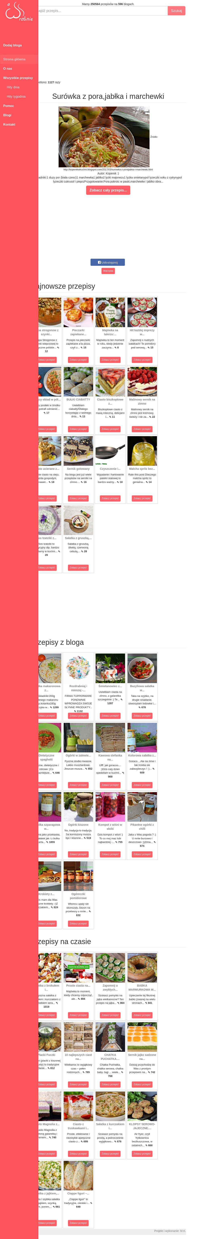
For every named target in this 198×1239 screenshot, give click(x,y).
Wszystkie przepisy (18, 78)
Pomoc (8, 106)
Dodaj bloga (12, 45)
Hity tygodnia (14, 96)
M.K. (193, 1231)
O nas (7, 68)
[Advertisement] (118, 47)
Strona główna (14, 59)
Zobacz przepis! (56, 359)
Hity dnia (11, 87)
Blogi (7, 115)
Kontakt (9, 124)
